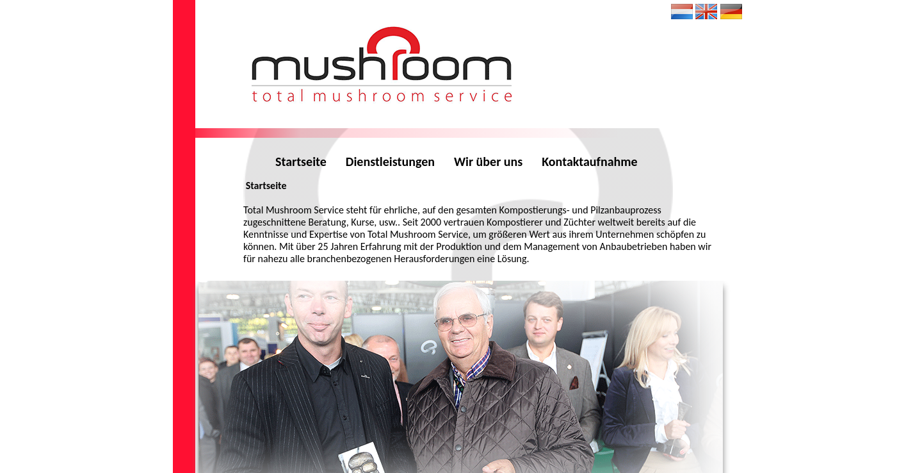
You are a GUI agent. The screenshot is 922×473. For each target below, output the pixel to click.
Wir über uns (488, 161)
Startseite (301, 161)
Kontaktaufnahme (589, 161)
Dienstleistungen (390, 161)
